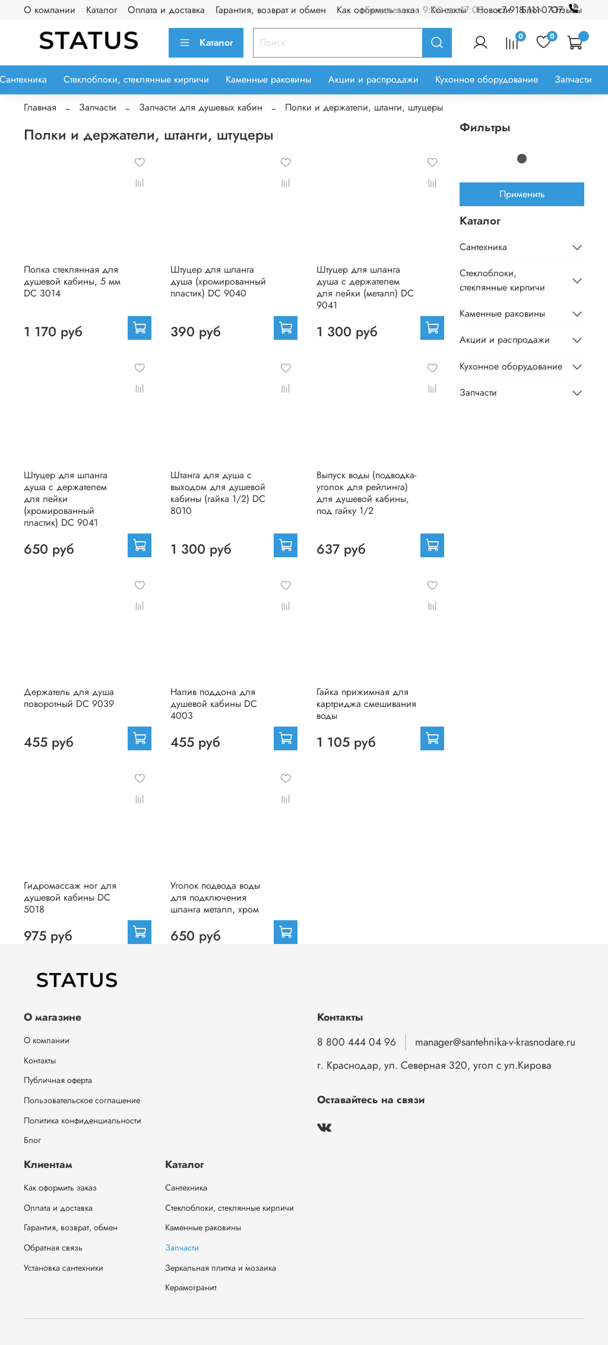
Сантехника (483, 247)
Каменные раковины (268, 79)
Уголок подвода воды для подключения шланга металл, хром (215, 897)
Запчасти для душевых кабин (200, 107)
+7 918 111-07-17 (540, 10)
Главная (40, 107)
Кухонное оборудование (486, 79)
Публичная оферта (58, 1080)
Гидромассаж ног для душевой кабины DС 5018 (70, 897)
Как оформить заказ (60, 1188)
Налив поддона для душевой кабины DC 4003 (213, 703)
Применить (522, 194)
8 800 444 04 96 (356, 1042)
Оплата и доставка (166, 10)
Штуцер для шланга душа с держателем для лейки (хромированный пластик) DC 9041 (65, 498)
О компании (49, 10)
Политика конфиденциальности (82, 1120)
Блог (32, 1140)
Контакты (40, 1060)
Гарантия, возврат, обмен (71, 1227)
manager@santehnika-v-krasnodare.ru (495, 1042)
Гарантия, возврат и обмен (271, 10)
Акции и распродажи (373, 79)
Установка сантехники (63, 1268)
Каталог (101, 10)
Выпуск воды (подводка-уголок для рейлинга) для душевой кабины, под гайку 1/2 (366, 492)
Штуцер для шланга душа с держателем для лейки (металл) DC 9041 (365, 287)
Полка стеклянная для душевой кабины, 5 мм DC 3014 (72, 281)
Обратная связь (53, 1248)
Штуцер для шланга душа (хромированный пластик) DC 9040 (218, 281)
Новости (494, 10)
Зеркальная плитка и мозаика (220, 1268)
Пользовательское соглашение (82, 1100)
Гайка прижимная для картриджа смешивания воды (366, 703)
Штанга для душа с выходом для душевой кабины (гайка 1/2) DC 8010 (217, 492)
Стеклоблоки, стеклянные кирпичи (136, 79)
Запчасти (573, 79)
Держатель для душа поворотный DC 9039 (69, 698)
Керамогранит (191, 1287)
